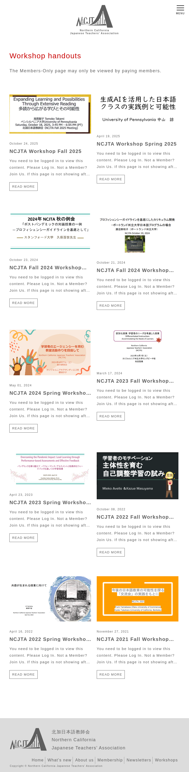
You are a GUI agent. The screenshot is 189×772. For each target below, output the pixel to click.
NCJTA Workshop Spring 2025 (137, 144)
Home (38, 760)
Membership (110, 760)
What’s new (59, 760)
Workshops (166, 760)
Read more (23, 186)
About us (84, 760)
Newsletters (138, 760)
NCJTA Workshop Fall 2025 (45, 151)
